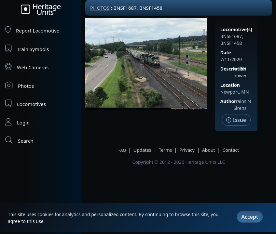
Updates (142, 150)
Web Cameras (26, 67)
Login (17, 122)
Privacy (187, 150)
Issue (236, 120)
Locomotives (25, 103)
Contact (231, 150)
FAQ (122, 150)
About (208, 150)
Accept (250, 216)
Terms (165, 150)
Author (228, 101)
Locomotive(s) (236, 29)
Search (19, 140)
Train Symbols (27, 48)
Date (225, 52)
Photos (19, 85)
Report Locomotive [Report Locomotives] (32, 30)
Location (230, 85)
